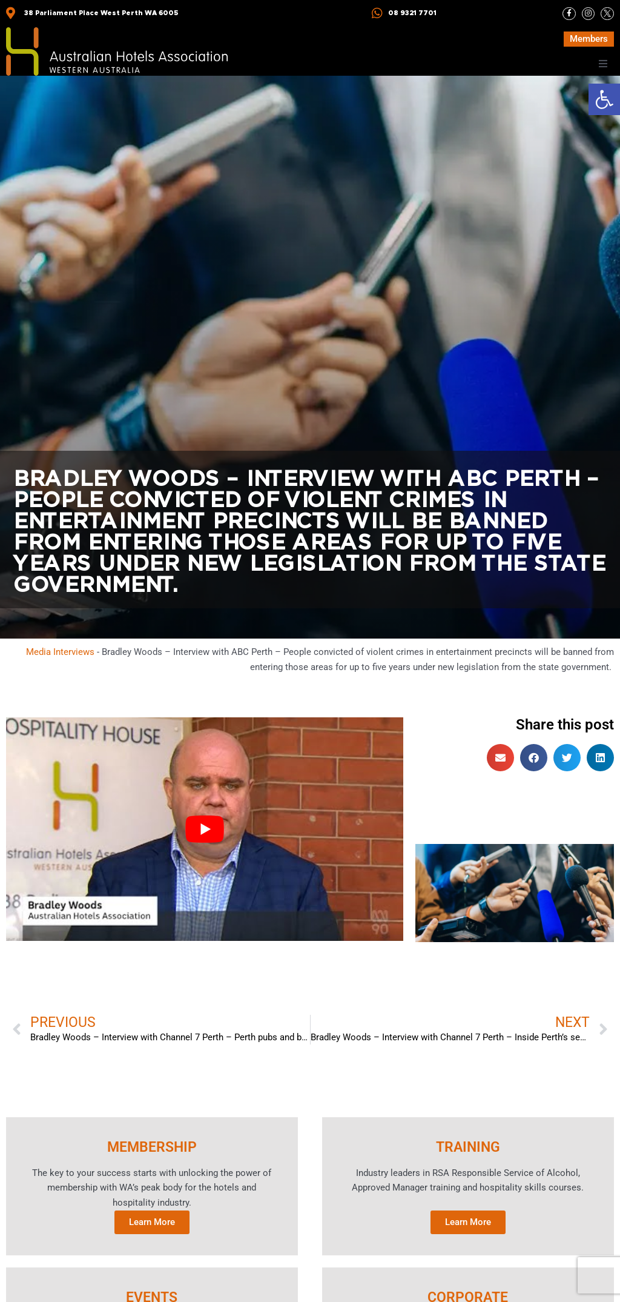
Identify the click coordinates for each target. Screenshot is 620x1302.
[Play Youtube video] (204, 829)
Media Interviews (60, 651)
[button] (604, 99)
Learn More (152, 1223)
